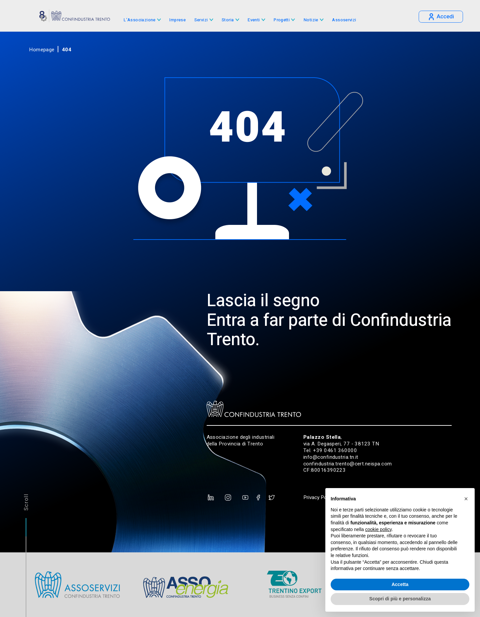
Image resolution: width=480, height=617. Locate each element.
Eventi (254, 20)
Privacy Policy (318, 497)
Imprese (177, 20)
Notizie (311, 20)
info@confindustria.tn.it (330, 457)
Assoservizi (344, 20)
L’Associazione (139, 20)
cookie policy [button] (378, 529)
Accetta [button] (400, 584)
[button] (466, 498)
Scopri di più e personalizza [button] (400, 598)
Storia (228, 20)
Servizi (201, 20)
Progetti (282, 20)
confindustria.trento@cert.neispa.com (347, 463)
